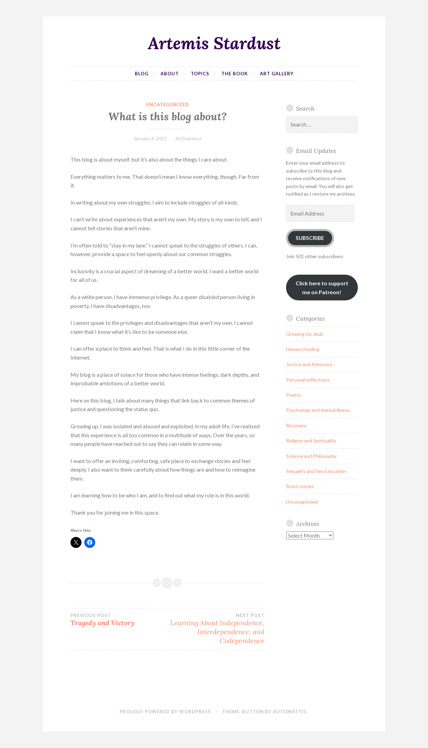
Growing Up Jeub (304, 334)
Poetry (293, 395)
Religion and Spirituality (311, 440)
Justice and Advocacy (309, 364)
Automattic (290, 711)
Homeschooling (302, 349)
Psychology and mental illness (318, 410)
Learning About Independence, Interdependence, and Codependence (215, 629)
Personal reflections (308, 380)
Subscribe (310, 237)
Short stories (300, 486)
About (170, 73)
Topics (200, 73)
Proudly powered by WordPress (165, 711)
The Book (234, 73)
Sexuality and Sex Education (316, 471)
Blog (142, 73)
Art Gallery (277, 73)
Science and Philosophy (311, 456)
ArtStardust (188, 138)
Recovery (296, 425)
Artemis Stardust (214, 43)
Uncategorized (167, 104)
